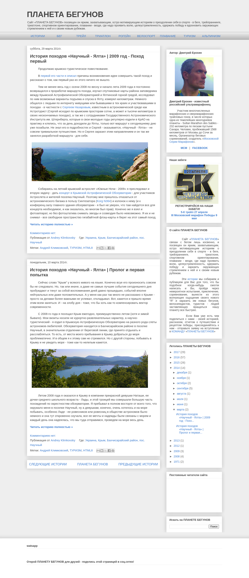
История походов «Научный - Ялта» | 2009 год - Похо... (193, 417)
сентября (183, 388)
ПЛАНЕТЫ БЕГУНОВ (200, 331)
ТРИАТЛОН (103, 36)
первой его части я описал (58, 75)
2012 (177, 445)
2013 (177, 440)
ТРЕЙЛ (81, 36)
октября (182, 383)
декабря (182, 372)
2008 (177, 456)
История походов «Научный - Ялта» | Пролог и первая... (189, 429)
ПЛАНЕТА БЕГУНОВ (65, 14)
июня (180, 404)
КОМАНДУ (178, 331)
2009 (177, 451)
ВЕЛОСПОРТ (146, 36)
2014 (177, 367)
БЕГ (59, 36)
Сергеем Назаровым (76, 107)
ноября (181, 377)
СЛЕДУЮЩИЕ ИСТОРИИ (48, 464)
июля (180, 399)
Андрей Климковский (54, 247)
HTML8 (88, 247)
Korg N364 (104, 201)
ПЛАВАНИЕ (168, 36)
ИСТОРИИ (38, 36)
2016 (177, 357)
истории (193, 279)
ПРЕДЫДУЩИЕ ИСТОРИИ (138, 464)
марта (181, 409)
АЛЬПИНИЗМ (211, 36)
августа (182, 393)
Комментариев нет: (43, 233)
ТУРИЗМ (189, 36)
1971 (177, 461)
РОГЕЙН (124, 36)
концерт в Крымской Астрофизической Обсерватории (95, 192)
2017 (177, 352)
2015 (177, 362)
